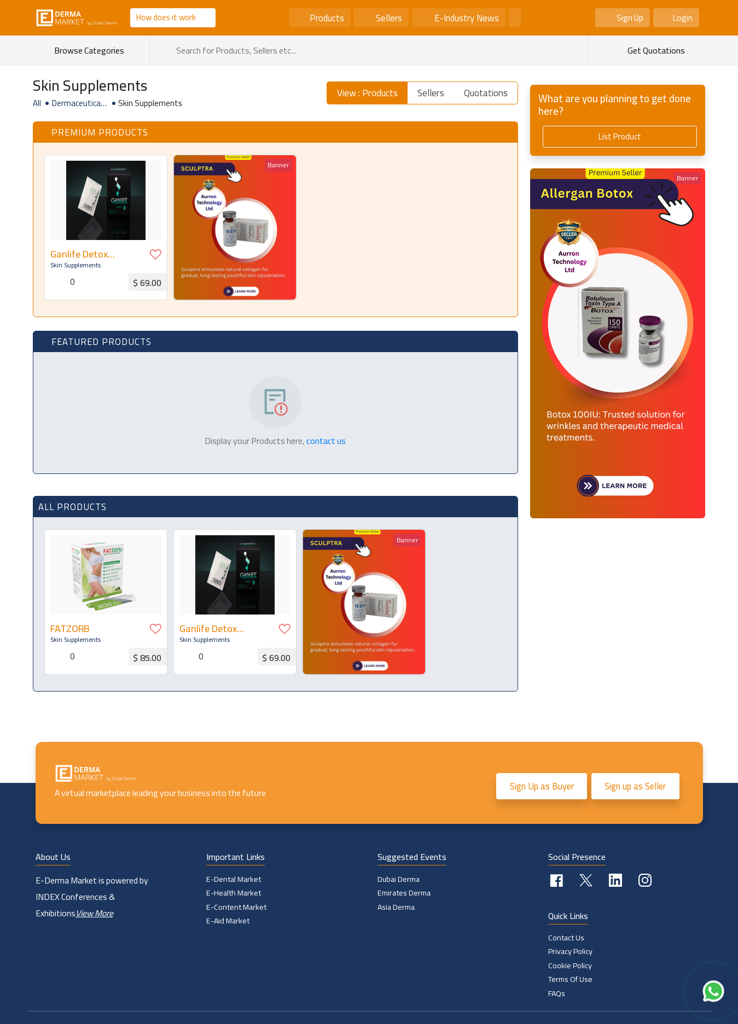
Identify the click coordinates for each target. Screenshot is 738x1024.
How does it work (166, 17)
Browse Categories (94, 50)
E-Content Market (236, 907)
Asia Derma (396, 907)
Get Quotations (655, 50)
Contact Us (566, 938)
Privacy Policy (570, 952)
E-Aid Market (228, 921)
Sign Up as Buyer (541, 786)
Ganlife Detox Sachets (78, 254)
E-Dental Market (233, 879)
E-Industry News (466, 17)
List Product (619, 136)
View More (94, 913)
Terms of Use (570, 980)
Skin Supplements (75, 264)
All (37, 103)
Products (327, 17)
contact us (326, 440)
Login (682, 17)
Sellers (389, 17)
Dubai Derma (398, 879)
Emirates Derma (404, 893)
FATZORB (69, 628)
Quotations (486, 93)
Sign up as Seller (635, 786)
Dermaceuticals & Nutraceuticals (79, 103)
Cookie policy (570, 965)
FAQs (557, 993)
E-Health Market (233, 893)
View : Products (367, 93)
